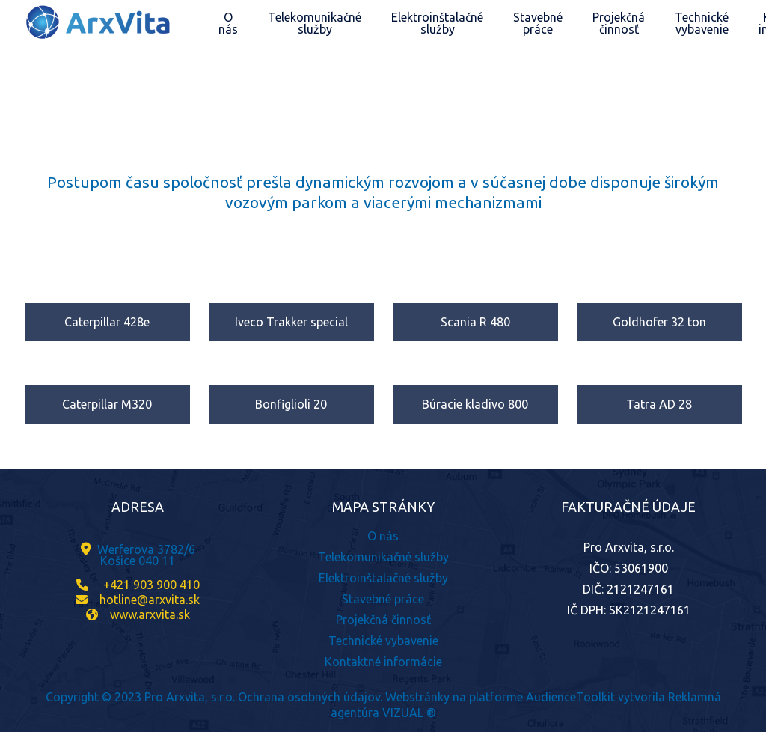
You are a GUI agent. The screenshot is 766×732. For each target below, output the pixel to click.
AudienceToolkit (570, 697)
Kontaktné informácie (383, 661)
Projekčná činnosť (383, 619)
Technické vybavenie (383, 640)
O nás (383, 536)
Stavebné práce (383, 599)
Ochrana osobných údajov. (310, 697)
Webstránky (417, 697)
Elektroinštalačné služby (383, 578)
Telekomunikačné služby (383, 557)
